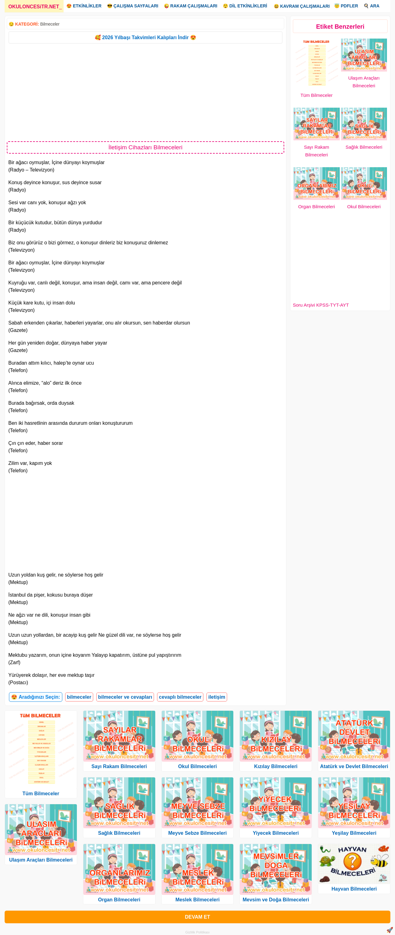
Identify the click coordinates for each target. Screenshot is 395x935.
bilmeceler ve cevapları (125, 697)
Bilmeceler (49, 24)
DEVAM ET (197, 917)
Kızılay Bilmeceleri (276, 766)
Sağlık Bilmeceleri (364, 147)
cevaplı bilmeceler (180, 697)
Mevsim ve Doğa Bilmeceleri (276, 899)
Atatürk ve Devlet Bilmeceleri (354, 766)
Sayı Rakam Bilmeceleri (119, 766)
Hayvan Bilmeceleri (354, 889)
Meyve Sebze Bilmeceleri (197, 833)
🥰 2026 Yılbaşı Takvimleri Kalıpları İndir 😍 (145, 37)
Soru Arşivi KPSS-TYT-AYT (321, 305)
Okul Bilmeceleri (363, 206)
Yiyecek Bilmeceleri (276, 833)
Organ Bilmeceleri (316, 206)
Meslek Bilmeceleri (197, 899)
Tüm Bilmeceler (317, 95)
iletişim (216, 697)
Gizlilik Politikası (197, 932)
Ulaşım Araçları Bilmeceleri (41, 860)
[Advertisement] (145, 92)
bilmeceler (79, 697)
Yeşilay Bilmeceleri (354, 833)
